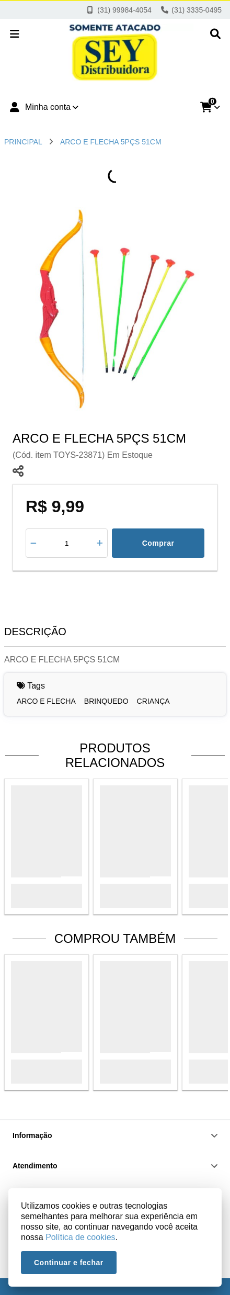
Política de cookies (80, 1237)
